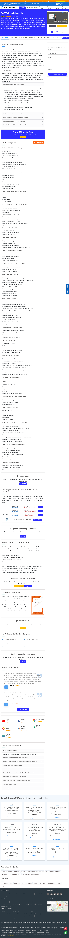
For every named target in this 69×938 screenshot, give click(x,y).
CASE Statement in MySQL (27, 883)
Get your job (28, 586)
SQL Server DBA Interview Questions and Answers (11, 874)
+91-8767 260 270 (59, 31)
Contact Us (17, 902)
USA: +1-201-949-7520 (7, 4)
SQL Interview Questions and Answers (52, 871)
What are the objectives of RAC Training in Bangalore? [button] (23, 84)
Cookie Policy (26, 904)
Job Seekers (64, 7)
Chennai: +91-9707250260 (8, 3)
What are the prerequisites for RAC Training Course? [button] (23, 121)
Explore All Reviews (23, 709)
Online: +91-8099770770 (34, 3)
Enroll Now (53, 25)
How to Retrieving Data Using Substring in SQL (52, 883)
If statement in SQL (37, 883)
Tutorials (10, 893)
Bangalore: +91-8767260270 (21, 3)
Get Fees (40, 507)
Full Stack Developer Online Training (8, 917)
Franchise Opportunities (5, 904)
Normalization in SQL (25, 886)
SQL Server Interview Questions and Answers (31, 874)
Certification (39, 37)
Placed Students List (12, 895)
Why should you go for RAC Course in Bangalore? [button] (23, 114)
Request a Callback (67, 289)
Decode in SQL (17, 883)
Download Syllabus (38, 142)
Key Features (47, 37)
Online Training (41, 7)
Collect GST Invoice (21, 895)
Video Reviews (16, 893)
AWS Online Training (5, 911)
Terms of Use (32, 904)
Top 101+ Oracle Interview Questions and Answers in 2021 (32, 871)
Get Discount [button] (23, 628)
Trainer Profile (32, 37)
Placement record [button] (19, 586)
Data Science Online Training (17, 913)
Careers (22, 902)
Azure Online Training (30, 915)
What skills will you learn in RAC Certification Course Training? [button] (23, 125)
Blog (2, 893)
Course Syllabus (13, 37)
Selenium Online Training (6, 913)
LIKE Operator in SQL (16, 886)
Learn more (23, 483)
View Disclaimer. (11, 935)
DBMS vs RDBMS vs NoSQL (7, 883)
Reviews (54, 37)
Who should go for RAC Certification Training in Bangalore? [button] (23, 117)
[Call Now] (65, 928)
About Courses (5, 37)
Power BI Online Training (20, 915)
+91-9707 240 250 (59, 4)
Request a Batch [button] (37, 519)
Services (7, 902)
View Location (11, 816)
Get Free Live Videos (61, 25)
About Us (3, 902)
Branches (36, 7)
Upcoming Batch (23, 37)
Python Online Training (30, 911)
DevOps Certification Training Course (17, 911)
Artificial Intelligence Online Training (23, 917)
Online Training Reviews (25, 893)
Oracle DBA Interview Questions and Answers (10, 871)
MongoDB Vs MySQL (6, 886)
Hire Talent (57, 7)
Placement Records (60, 1)
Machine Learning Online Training (7, 915)
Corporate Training (49, 7)
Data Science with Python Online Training (32, 913)
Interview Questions (39, 893)
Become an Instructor (37, 902)
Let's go (23, 661)
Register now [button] (23, 136)
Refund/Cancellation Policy (6, 906)
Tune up (23, 536)
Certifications (21, 7)
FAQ (58, 37)
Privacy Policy (19, 904)
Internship (6, 893)
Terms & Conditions (40, 904)
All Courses (29, 7)
